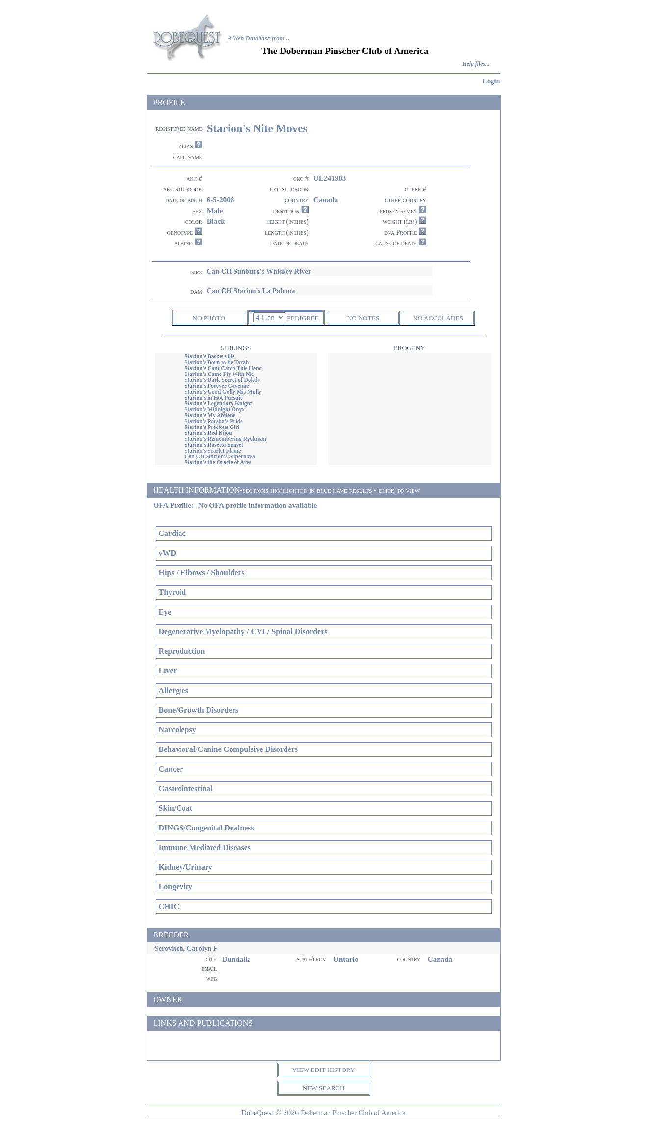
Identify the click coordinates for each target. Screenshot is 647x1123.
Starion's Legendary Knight (218, 403)
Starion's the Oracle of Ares (217, 462)
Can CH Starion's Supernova (219, 456)
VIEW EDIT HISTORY (323, 1069)
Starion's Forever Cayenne (216, 386)
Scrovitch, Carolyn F (186, 948)
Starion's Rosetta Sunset (213, 445)
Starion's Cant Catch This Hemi (223, 368)
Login (491, 81)
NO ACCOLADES (438, 317)
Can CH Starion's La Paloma (251, 290)
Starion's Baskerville (209, 356)
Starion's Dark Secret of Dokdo (222, 380)
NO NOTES (363, 317)
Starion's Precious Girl (211, 427)
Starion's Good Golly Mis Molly (222, 392)
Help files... (475, 64)
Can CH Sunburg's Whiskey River (259, 271)
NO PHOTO (208, 317)
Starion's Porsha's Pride (213, 421)
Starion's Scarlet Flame (212, 451)
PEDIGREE (302, 317)
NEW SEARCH (323, 1088)
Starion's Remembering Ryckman (225, 439)
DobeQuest (257, 1113)
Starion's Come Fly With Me (219, 374)
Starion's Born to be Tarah (216, 362)
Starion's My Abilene (209, 415)
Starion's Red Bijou (208, 433)
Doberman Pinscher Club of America (353, 1113)
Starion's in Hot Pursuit (213, 398)
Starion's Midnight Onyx (214, 409)
